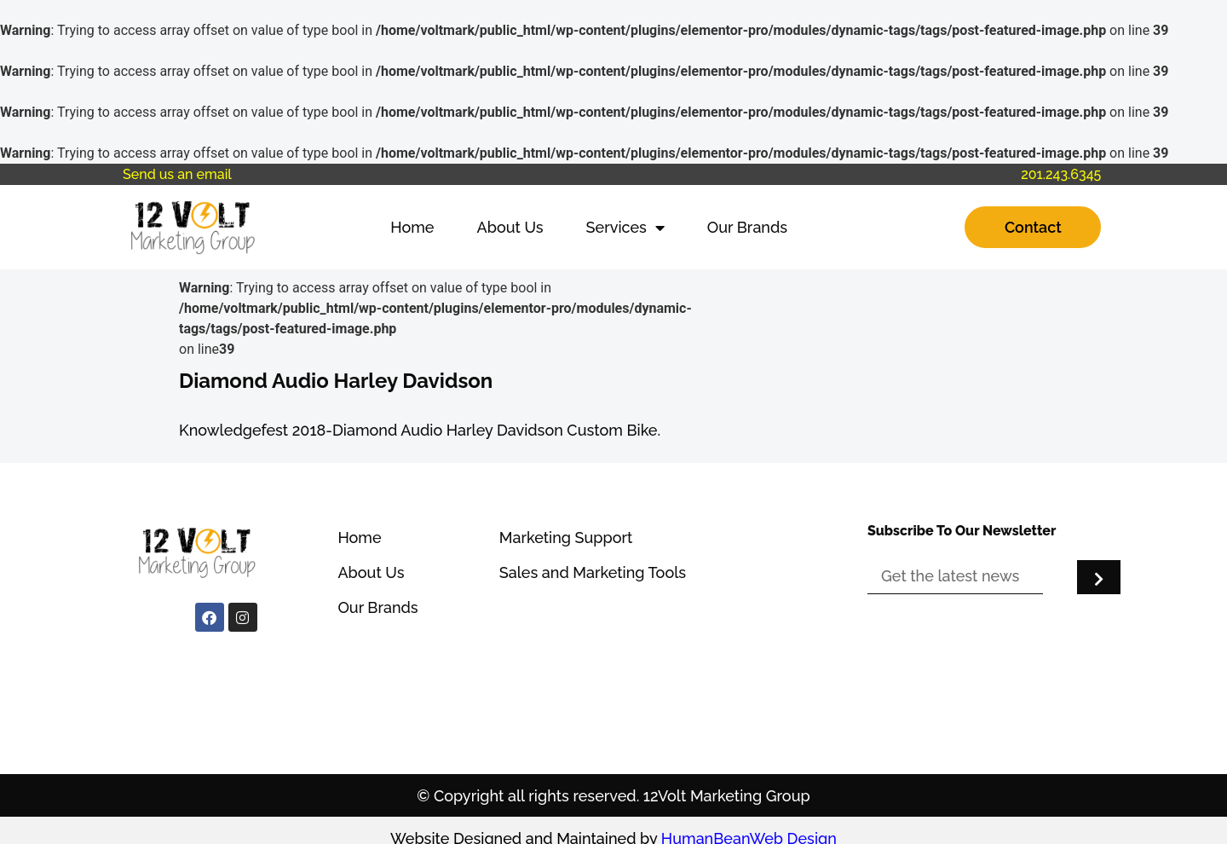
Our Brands (747, 227)
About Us (510, 227)
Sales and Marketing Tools (592, 572)
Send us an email (177, 174)
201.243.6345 (1061, 174)
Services (625, 227)
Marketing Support (566, 537)
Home (412, 227)
